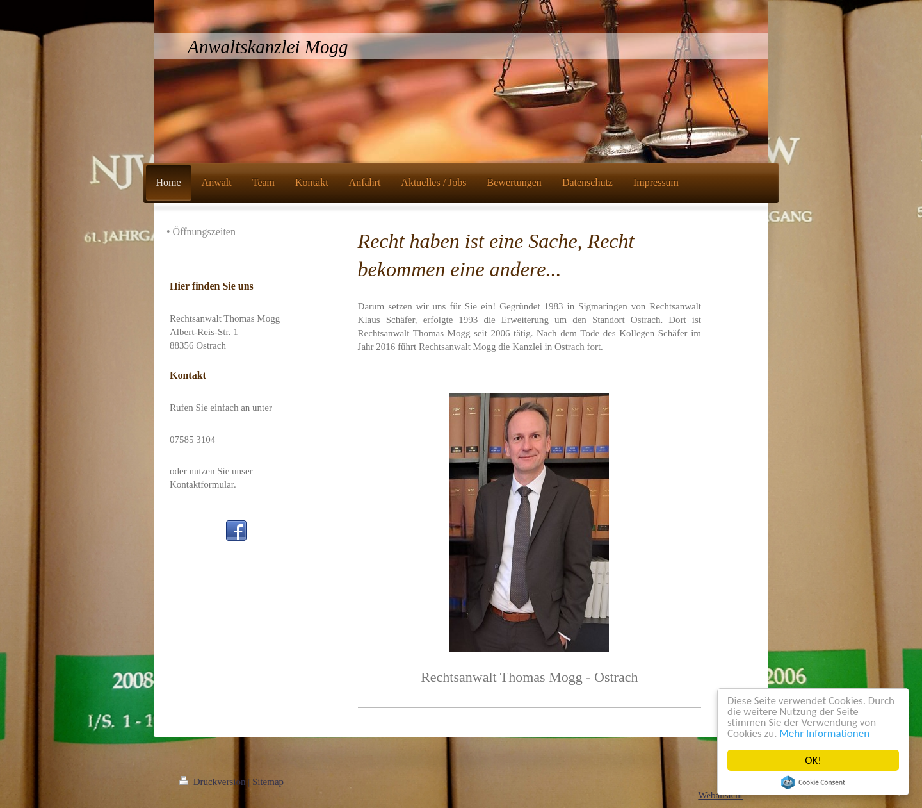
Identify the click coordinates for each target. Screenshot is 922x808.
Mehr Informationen (825, 733)
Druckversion (213, 782)
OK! (813, 760)
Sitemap (268, 782)
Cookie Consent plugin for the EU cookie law (813, 782)
